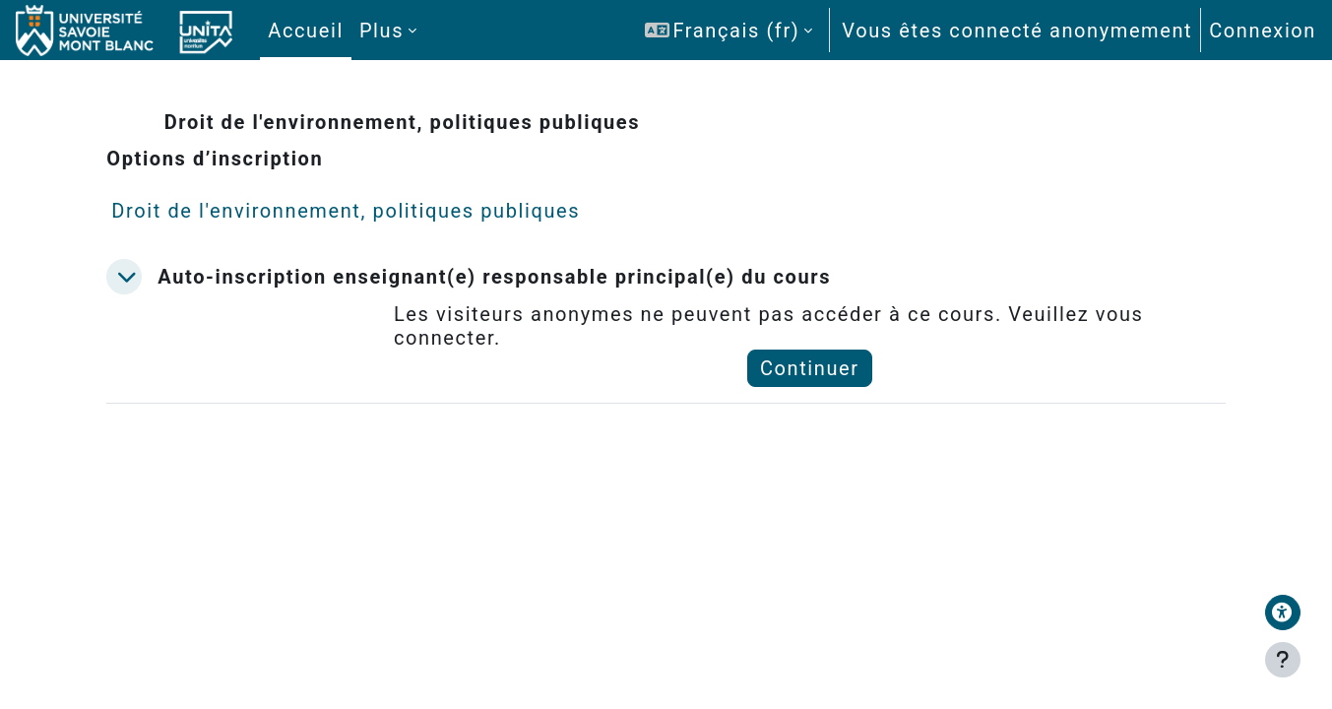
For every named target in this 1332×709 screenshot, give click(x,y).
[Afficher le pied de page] (1282, 659)
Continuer (804, 368)
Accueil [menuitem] (306, 30)
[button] (728, 30)
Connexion (1262, 30)
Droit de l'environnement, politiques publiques (371, 211)
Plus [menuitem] (381, 30)
